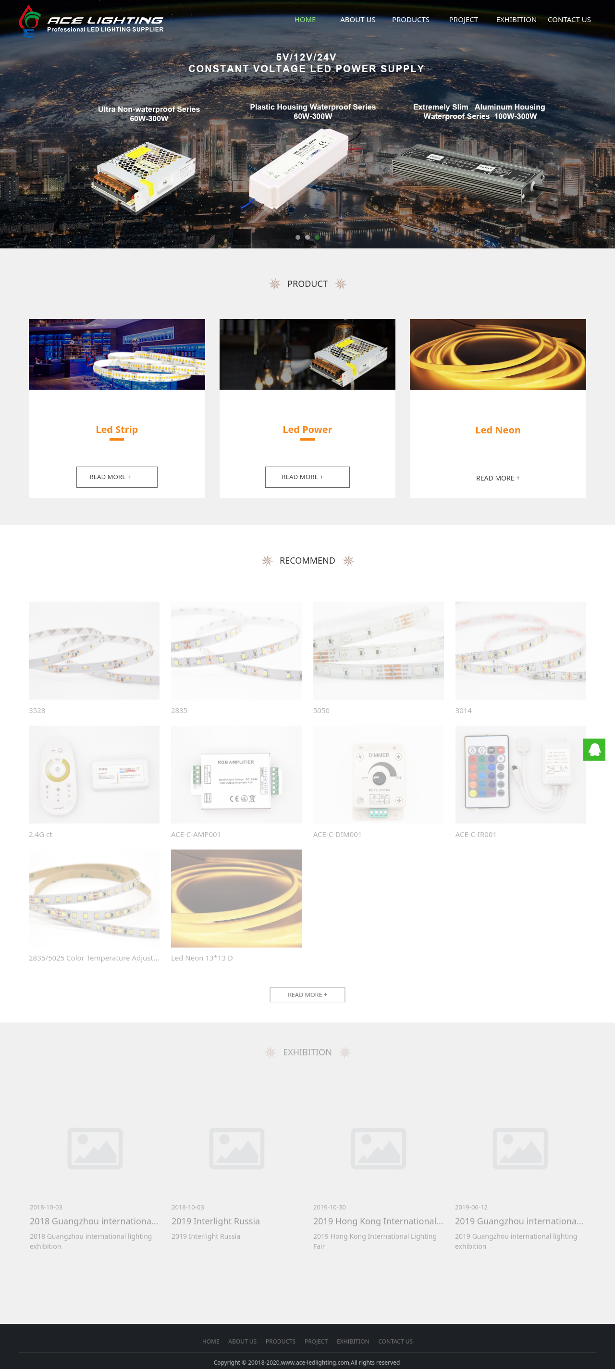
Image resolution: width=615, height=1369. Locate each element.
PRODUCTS (411, 19)
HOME (305, 19)
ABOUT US (357, 19)
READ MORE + (110, 476)
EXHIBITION (516, 19)
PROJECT (463, 19)
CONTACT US (569, 19)
